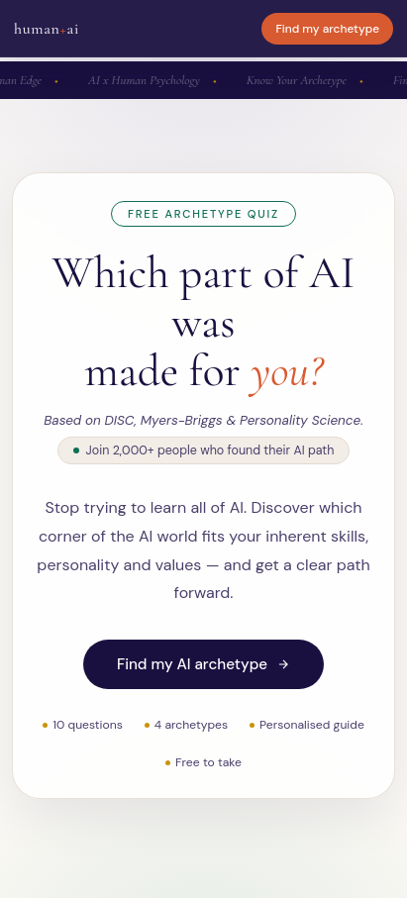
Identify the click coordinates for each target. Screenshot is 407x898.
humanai (46, 29)
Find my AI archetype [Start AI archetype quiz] (203, 664)
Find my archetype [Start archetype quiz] (327, 29)
